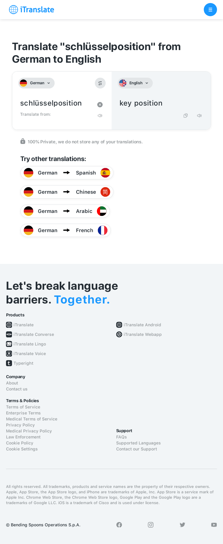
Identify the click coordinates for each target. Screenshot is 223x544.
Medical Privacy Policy (29, 431)
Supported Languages (138, 443)
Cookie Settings (22, 449)
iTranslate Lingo (30, 344)
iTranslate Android (142, 324)
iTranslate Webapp (143, 334)
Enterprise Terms (23, 413)
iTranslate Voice (30, 353)
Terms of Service (23, 407)
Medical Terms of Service (31, 419)
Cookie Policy (19, 443)
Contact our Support (136, 449)
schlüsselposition (56, 103)
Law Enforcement (23, 437)
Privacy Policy (20, 425)
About (12, 383)
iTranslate (24, 324)
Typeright (23, 363)
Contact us (17, 389)
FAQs (121, 437)
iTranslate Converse (34, 334)
